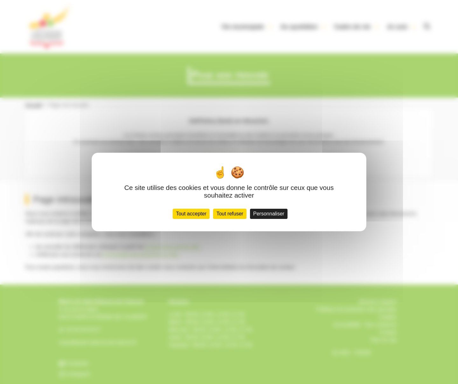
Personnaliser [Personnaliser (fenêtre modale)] (268, 213)
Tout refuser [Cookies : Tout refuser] (229, 213)
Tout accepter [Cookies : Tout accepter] (191, 213)
